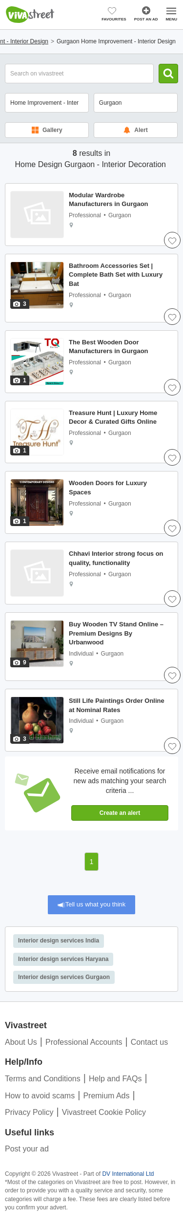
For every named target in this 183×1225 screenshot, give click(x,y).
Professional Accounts (83, 1042)
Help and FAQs (115, 1078)
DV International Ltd (128, 1173)
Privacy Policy (29, 1112)
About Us (21, 1042)
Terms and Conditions (43, 1078)
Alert (135, 130)
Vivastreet (30, 14)
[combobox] (136, 103)
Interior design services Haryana (63, 959)
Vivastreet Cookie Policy (104, 1112)
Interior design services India (58, 940)
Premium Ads (106, 1096)
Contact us (149, 1042)
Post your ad (27, 1149)
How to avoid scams (40, 1096)
